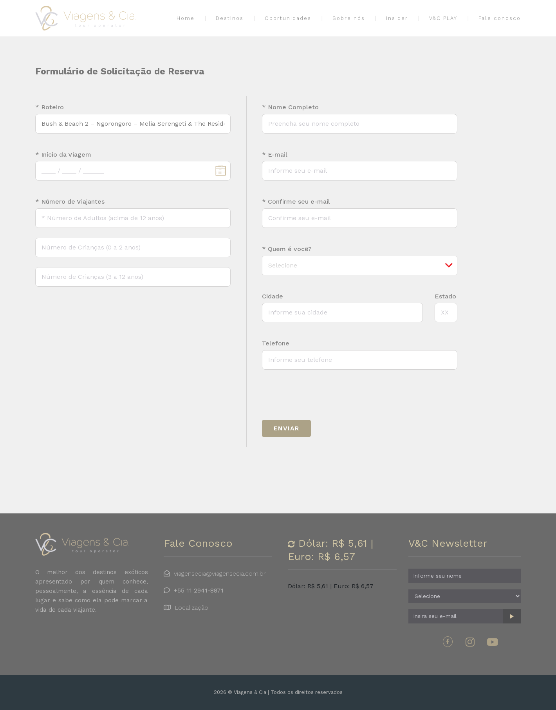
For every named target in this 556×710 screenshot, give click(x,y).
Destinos (230, 19)
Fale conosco (499, 19)
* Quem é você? (287, 249)
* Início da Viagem (63, 154)
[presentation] (321, 394)
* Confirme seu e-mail (296, 201)
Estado (445, 296)
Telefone (275, 343)
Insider (397, 19)
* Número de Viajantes (70, 201)
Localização (191, 607)
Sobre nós (348, 19)
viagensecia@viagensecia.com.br (220, 573)
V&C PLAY (443, 19)
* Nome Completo (290, 107)
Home (186, 19)
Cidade (272, 296)
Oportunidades (288, 19)
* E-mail (274, 154)
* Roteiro (49, 107)
